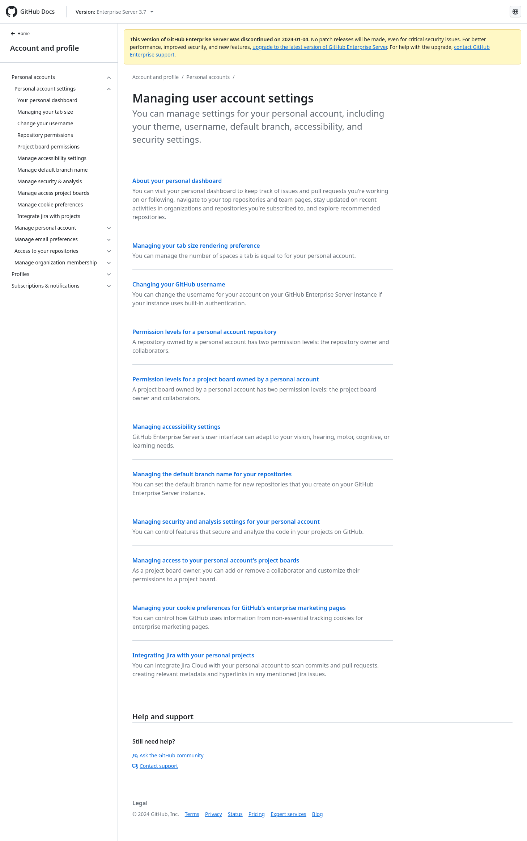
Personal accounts (208, 77)
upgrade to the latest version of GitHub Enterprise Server (319, 46)
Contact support (155, 765)
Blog (317, 814)
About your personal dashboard (177, 181)
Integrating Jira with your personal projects (193, 655)
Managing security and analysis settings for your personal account (226, 522)
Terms (192, 814)
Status (235, 814)
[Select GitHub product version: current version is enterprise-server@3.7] (114, 11)
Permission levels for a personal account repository (204, 332)
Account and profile (44, 48)
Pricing (256, 814)
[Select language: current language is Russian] (515, 11)
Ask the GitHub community (168, 755)
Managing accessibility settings (176, 427)
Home (20, 33)
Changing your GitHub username (178, 284)
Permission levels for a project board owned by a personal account (225, 379)
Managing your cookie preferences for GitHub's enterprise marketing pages (239, 608)
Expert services (288, 814)
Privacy (213, 814)
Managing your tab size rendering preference (196, 246)
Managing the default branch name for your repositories (212, 474)
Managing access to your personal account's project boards (215, 560)
